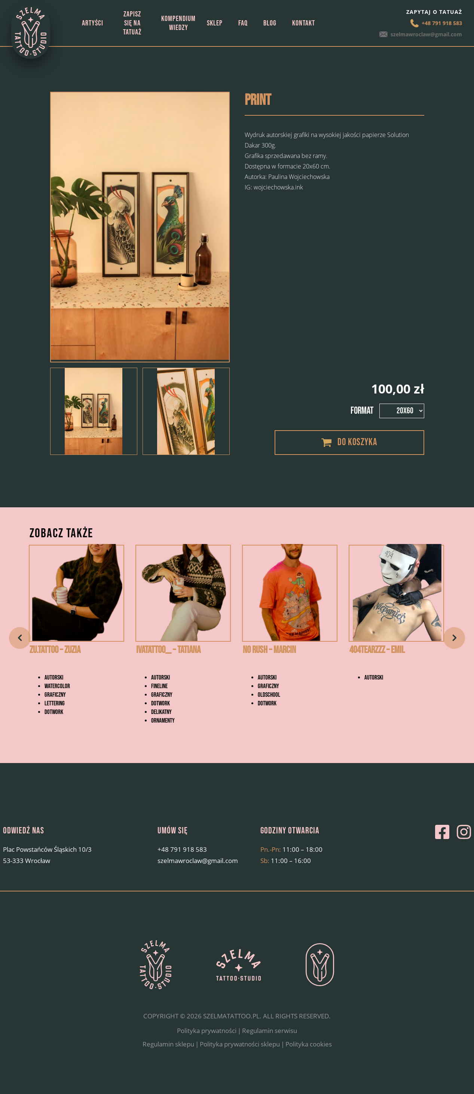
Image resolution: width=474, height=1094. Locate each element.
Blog (269, 23)
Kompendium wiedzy (178, 23)
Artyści (92, 23)
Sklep (215, 23)
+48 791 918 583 (441, 23)
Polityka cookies (308, 1063)
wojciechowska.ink (278, 187)
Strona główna (68, 23)
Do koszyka (357, 442)
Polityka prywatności (206, 1050)
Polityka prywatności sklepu (240, 1063)
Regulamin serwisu (269, 1050)
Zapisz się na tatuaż (132, 23)
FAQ (243, 23)
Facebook (442, 851)
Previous (20, 648)
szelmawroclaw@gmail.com (426, 34)
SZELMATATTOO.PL (231, 1035)
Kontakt (303, 23)
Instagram (464, 851)
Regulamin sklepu (168, 1063)
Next (454, 648)
